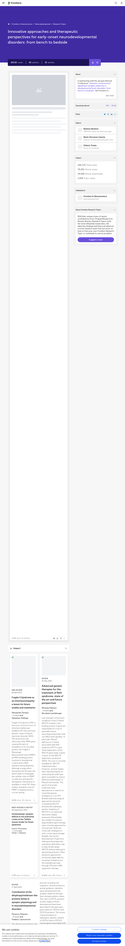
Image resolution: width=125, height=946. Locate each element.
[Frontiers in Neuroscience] (96, 197)
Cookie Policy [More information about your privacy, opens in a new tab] (45, 942)
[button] (34, 62)
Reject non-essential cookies (99, 936)
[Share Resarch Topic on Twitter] (105, 114)
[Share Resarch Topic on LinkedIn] (112, 114)
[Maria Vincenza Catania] (96, 138)
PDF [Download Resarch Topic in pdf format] (107, 106)
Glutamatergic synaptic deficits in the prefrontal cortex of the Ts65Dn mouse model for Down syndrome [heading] (23, 819)
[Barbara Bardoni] (96, 130)
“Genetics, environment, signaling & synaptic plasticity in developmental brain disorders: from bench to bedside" (94, 87)
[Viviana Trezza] (96, 146)
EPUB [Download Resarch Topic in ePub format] (114, 106)
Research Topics (59, 24)
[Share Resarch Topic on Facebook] (108, 114)
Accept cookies (99, 942)
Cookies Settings (99, 931)
